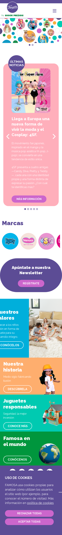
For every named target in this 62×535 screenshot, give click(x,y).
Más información (29, 199)
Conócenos (17, 459)
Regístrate (31, 283)
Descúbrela (17, 389)
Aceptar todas (29, 521)
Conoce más (18, 426)
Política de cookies (40, 503)
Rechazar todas (29, 513)
